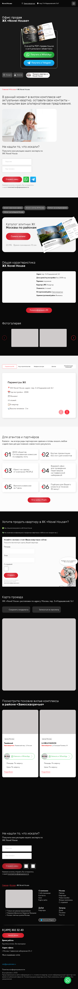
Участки (62, 915)
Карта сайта (42, 900)
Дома (61, 910)
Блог (40, 898)
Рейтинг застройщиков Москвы (13, 212)
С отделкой (8, 564)
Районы (61, 893)
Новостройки (64, 898)
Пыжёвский (8, 743)
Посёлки (62, 913)
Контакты (42, 895)
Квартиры (62, 895)
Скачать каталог (18, 236)
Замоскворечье (28, 3)
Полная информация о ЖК (39, 310)
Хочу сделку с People (39, 500)
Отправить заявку (12, 179)
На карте (7, 75)
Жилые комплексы (66, 900)
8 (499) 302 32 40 (13, 930)
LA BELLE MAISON (49, 743)
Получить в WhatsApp (39, 55)
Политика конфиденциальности (13, 970)
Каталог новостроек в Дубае (13, 208)
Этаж (6, 555)
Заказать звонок (13, 935)
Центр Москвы (9, 739)
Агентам (18, 75)
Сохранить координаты (16, 609)
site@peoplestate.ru (9, 964)
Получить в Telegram (39, 63)
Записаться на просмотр (46, 609)
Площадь (7, 547)
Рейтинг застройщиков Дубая (57, 208)
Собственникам (44, 893)
